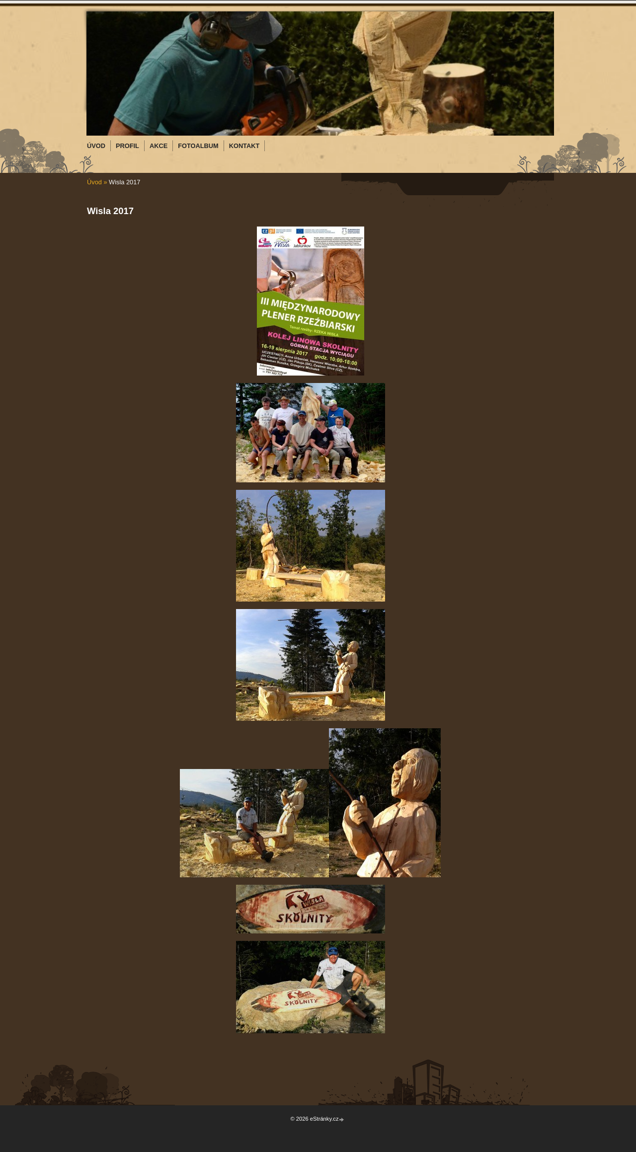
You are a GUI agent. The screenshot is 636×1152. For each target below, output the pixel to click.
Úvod (94, 182)
